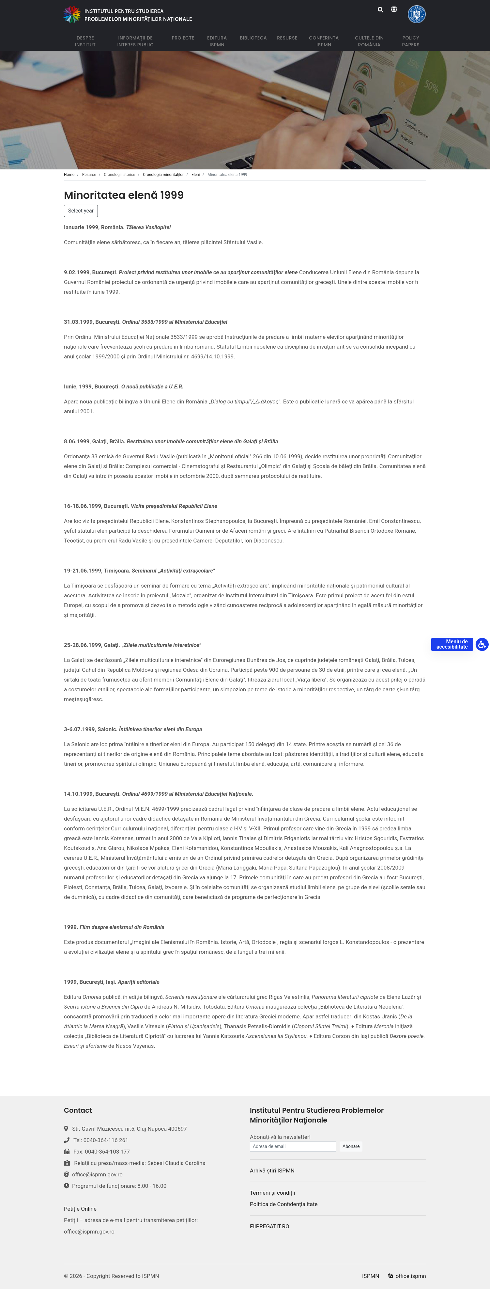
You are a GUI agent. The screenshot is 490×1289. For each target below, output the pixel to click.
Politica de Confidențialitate (284, 1204)
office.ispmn (407, 1276)
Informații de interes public (140, 41)
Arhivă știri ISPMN (272, 1170)
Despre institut (88, 41)
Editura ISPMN (219, 41)
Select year (81, 211)
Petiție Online (80, 1208)
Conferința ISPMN (326, 41)
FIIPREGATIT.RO (269, 1226)
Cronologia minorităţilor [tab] (163, 174)
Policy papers (414, 41)
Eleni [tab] (195, 174)
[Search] (381, 10)
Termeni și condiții (272, 1192)
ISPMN (370, 1276)
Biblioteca (254, 37)
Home (69, 174)
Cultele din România (373, 41)
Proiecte (184, 37)
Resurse (288, 37)
